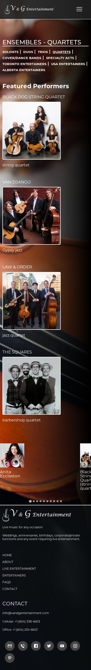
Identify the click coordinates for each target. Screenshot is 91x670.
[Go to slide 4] (40, 501)
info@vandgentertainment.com (25, 613)
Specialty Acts (60, 58)
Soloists (10, 52)
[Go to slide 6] (47, 501)
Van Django (16, 182)
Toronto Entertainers (24, 64)
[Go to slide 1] (30, 501)
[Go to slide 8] (54, 501)
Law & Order (17, 266)
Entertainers (14, 575)
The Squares (17, 352)
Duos (28, 52)
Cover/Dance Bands (21, 58)
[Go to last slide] (6, 464)
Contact (9, 589)
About (7, 562)
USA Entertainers (68, 64)
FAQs (6, 582)
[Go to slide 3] (37, 501)
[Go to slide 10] (61, 501)
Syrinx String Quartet (61, 475)
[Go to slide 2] (34, 501)
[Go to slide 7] (51, 501)
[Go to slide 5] (44, 501)
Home (7, 555)
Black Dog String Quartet (33, 97)
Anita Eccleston (10, 473)
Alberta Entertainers (23, 70)
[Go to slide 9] (57, 501)
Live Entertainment (19, 568)
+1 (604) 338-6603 (27, 621)
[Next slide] (84, 464)
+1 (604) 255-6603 (25, 629)
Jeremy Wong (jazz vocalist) (38, 475)
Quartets (62, 52)
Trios (43, 52)
